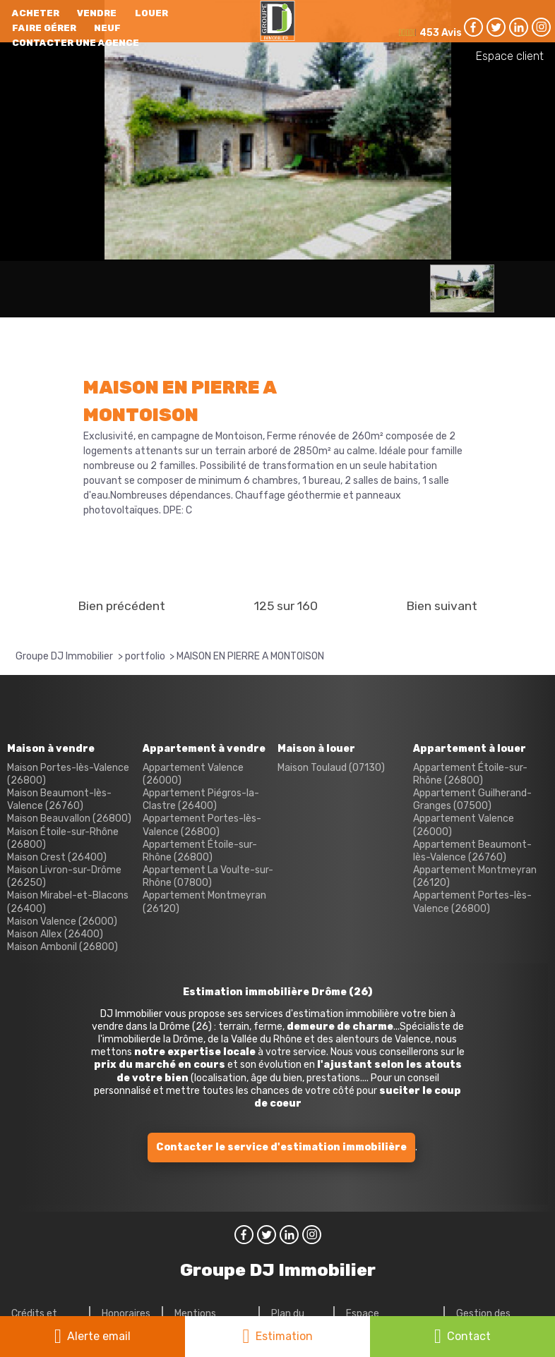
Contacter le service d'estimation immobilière (281, 1147)
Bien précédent (121, 606)
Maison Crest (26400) (57, 857)
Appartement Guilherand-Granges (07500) (472, 799)
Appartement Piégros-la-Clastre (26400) (201, 799)
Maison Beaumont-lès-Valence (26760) (59, 799)
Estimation (284, 1336)
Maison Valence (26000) (62, 921)
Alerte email (99, 1336)
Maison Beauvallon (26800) (69, 818)
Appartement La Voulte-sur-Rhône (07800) (208, 876)
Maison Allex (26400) (55, 934)
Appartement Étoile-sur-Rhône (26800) (200, 851)
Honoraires (126, 1314)
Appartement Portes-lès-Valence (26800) (202, 825)
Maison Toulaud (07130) (331, 768)
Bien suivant (441, 606)
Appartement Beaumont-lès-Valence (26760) (472, 851)
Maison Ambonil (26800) (62, 947)
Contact (469, 1336)
